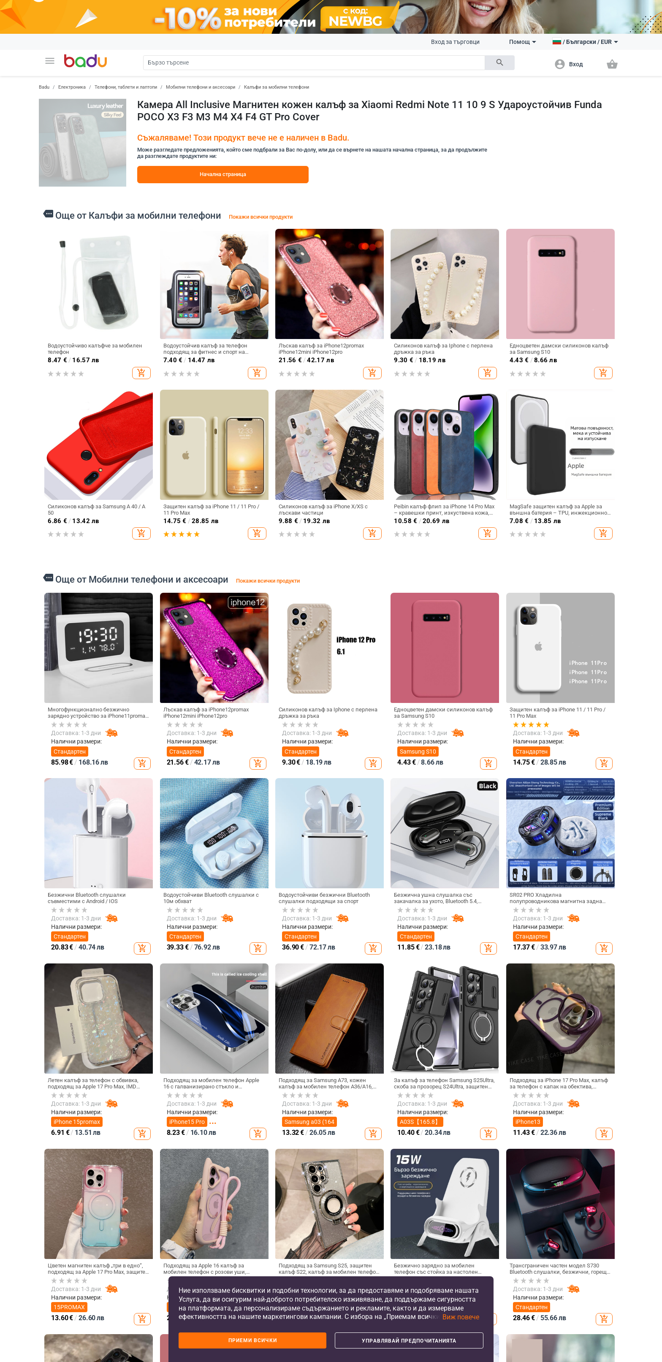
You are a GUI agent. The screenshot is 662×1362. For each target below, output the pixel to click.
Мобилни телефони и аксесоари (200, 87)
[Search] (314, 62)
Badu (44, 87)
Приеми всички (252, 1340)
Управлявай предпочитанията (409, 1341)
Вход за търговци (455, 41)
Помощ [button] (522, 41)
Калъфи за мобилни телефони (276, 87)
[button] (49, 61)
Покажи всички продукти (261, 217)
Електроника (72, 87)
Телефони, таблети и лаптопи (126, 87)
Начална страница (223, 174)
